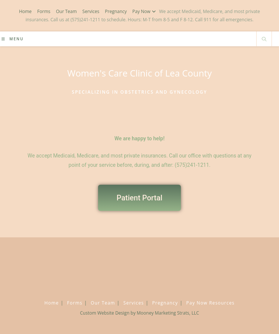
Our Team (66, 11)
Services (90, 11)
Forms (43, 11)
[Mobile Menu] (12, 38)
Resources (222, 303)
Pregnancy (116, 11)
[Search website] (264, 39)
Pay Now (145, 11)
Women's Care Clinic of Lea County (139, 73)
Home (25, 11)
